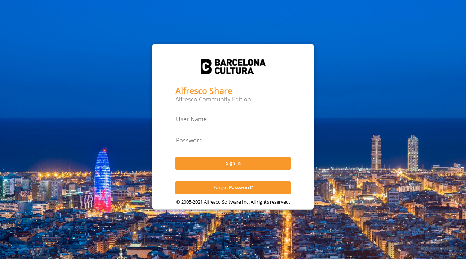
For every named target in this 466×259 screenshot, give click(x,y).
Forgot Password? (233, 194)
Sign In (233, 169)
